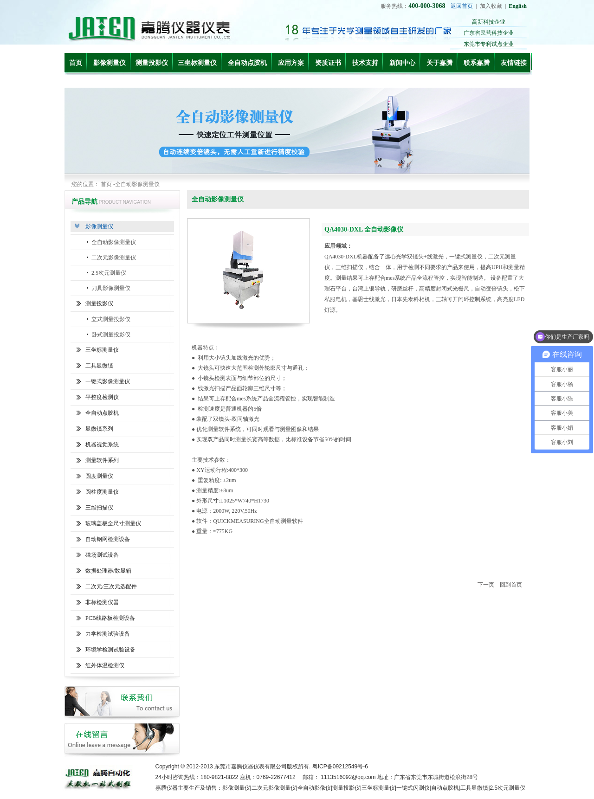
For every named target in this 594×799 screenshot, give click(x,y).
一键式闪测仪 (413, 788)
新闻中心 (402, 62)
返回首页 (462, 6)
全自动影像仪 (314, 788)
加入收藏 (491, 6)
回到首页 (511, 584)
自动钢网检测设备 (107, 539)
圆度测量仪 (99, 476)
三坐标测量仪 (197, 62)
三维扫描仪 (99, 507)
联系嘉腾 (477, 62)
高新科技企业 (488, 22)
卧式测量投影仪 (110, 334)
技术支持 (365, 62)
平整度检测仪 (102, 397)
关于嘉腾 (439, 62)
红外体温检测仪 (104, 665)
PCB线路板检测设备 (110, 618)
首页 (75, 62)
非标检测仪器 (102, 602)
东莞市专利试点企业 (489, 44)
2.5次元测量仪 (108, 273)
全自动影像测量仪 (113, 242)
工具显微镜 (99, 365)
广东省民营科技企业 (489, 33)
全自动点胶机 (247, 62)
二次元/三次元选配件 (111, 586)
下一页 (486, 584)
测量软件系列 (102, 460)
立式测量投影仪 (110, 319)
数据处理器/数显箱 (108, 570)
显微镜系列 (99, 428)
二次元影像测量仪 (113, 257)
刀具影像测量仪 (110, 288)
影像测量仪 (109, 62)
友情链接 (514, 62)
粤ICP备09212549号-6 (340, 766)
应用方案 (291, 62)
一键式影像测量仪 (107, 381)
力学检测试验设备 (107, 634)
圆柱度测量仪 (102, 492)
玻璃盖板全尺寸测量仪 (113, 523)
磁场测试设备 (102, 555)
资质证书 (328, 62)
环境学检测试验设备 (110, 649)
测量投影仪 (152, 62)
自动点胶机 (445, 788)
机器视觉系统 (102, 444)
